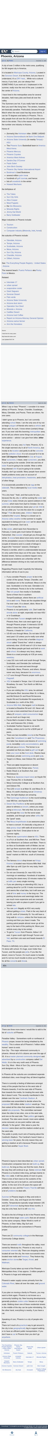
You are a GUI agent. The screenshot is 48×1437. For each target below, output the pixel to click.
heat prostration (19, 478)
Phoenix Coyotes (14, 154)
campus (20, 917)
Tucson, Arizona (41, 1353)
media (34, 488)
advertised (6, 1059)
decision (5, 1128)
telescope (17, 810)
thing (3, 1026)
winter (9, 529)
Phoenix (5, 1042)
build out (5, 1167)
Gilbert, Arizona (13, 258)
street (9, 613)
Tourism (10, 225)
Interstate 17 (12, 282)
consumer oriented (10, 1251)
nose (22, 813)
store (32, 777)
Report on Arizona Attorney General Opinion (25, 318)
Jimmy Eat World (14, 212)
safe (30, 610)
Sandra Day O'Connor (16, 161)
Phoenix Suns (16, 146)
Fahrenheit (13, 1206)
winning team (7, 1140)
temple (17, 789)
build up (36, 1164)
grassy (13, 828)
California (28, 630)
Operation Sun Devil (15, 306)
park (16, 908)
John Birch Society (14, 166)
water (4, 466)
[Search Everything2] (24, 51)
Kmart (31, 1260)
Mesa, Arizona (13, 249)
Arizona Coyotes (7, 1366)
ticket (23, 911)
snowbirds (16, 181)
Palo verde (11, 297)
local (29, 488)
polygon (12, 426)
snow (11, 538)
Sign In (42, 51)
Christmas (37, 792)
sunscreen (11, 460)
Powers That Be (30, 1188)
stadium (28, 1104)
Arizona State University (17, 140)
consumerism (32, 714)
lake (23, 607)
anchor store (12, 1260)
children (29, 513)
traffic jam (12, 881)
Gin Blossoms (15, 206)
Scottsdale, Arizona (15, 246)
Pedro (11, 61)
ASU (8, 143)
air (20, 498)
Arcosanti (30, 1370)
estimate (38, 1170)
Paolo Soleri (12, 163)
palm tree (23, 175)
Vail (8, 938)
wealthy (5, 1044)
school (13, 423)
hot (24, 445)
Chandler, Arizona (14, 255)
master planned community (21, 1056)
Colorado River (8, 1283)
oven (28, 522)
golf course (21, 178)
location (15, 451)
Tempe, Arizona (13, 243)
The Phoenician (37, 738)
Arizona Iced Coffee (15, 315)
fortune (22, 747)
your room (15, 753)
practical (23, 1325)
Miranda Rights (13, 209)
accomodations (32, 744)
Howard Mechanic (14, 184)
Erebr (10, 1026)
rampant (18, 714)
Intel (33, 231)
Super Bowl (23, 1146)
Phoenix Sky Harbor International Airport (23, 169)
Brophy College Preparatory (41, 1370)
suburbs (10, 1033)
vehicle (38, 426)
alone (15, 613)
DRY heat (21, 79)
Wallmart (5, 1263)
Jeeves (11, 403)
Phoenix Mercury (14, 152)
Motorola (27, 231)
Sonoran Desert (11, 76)
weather (17, 519)
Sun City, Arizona (14, 252)
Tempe (39, 140)
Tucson (22, 619)
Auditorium (24, 798)
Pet (10, 513)
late (14, 905)
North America (34, 448)
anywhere (6, 1337)
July (31, 457)
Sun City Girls (12, 197)
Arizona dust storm (14, 303)
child (40, 507)
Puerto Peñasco (25, 270)
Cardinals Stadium (27, 1098)
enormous (36, 672)
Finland (10, 607)
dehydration (7, 478)
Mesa (41, 1362)
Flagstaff (10, 678)
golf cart (34, 750)
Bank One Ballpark (36, 137)
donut (19, 861)
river (17, 601)
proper (29, 577)
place (4, 61)
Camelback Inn (21, 738)
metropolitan (35, 432)
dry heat (18, 1370)
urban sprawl (12, 285)
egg (32, 485)
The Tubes (11, 194)
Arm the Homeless (14, 324)
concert (25, 807)
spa (40, 756)
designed (37, 1056)
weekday (10, 657)
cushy (23, 744)
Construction (12, 228)
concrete (39, 451)
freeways (25, 1257)
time (14, 893)
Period (35, 768)
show (23, 961)
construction (20, 1059)
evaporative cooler (14, 288)
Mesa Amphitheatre (18, 822)
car (14, 1334)
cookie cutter (22, 1301)
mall (33, 705)
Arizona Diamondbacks (16, 137)
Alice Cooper (12, 200)
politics (31, 1116)
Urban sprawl (41, 1347)
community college (21, 1236)
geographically (19, 1328)
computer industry (18, 1357)
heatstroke (31, 478)
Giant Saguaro (13, 291)
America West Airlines (16, 157)
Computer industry (14, 231)
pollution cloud (15, 454)
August (39, 457)
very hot (31, 1209)
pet (34, 507)
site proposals (14, 1110)
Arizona (16, 91)
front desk (29, 753)
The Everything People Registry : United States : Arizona (24, 264)
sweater (19, 535)
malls (19, 1245)
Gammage (14, 798)
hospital (16, 516)
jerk (26, 952)
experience (6, 441)
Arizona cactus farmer (16, 321)
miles (7, 1176)
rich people (15, 592)
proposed (6, 1104)
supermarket (22, 837)
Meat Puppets (12, 203)
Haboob (29, 1353)
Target (25, 1260)
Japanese (20, 777)
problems (12, 1191)
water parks (24, 1218)
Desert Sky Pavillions (15, 804)
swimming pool (28, 756)
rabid (24, 714)
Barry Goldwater (13, 215)
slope (19, 828)
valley (11, 519)
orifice (38, 816)
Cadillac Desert (13, 312)
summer (5, 504)
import (26, 777)
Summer (5, 1197)
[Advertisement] (24, 24)
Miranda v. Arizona (14, 309)
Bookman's (11, 172)
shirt (15, 469)
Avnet (38, 231)
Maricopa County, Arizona (24, 73)
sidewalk (5, 488)
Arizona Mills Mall (14, 705)
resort (29, 735)
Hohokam (22, 134)
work (43, 648)
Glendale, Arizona (14, 240)
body (10, 501)
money (23, 893)
